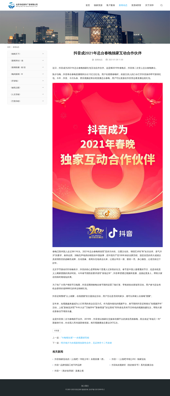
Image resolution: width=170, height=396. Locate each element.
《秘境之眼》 (15, 88)
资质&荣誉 (136, 5)
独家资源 (98, 5)
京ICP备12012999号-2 (97, 389)
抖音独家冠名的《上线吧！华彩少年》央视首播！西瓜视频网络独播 (80, 359)
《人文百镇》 (15, 94)
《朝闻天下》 (15, 54)
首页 (88, 5)
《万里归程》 (15, 101)
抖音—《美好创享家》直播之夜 (69, 371)
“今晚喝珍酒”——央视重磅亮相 (75, 337)
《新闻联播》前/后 (18, 67)
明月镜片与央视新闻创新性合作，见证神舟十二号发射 (86, 343)
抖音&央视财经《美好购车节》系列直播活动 (132, 365)
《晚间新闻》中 (16, 74)
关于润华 (149, 5)
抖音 (57, 331)
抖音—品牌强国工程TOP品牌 (68, 365)
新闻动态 (123, 5)
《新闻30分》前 (16, 61)
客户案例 (110, 5)
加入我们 (85, 386)
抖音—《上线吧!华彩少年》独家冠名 (129, 359)
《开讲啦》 (14, 81)
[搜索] (161, 5)
